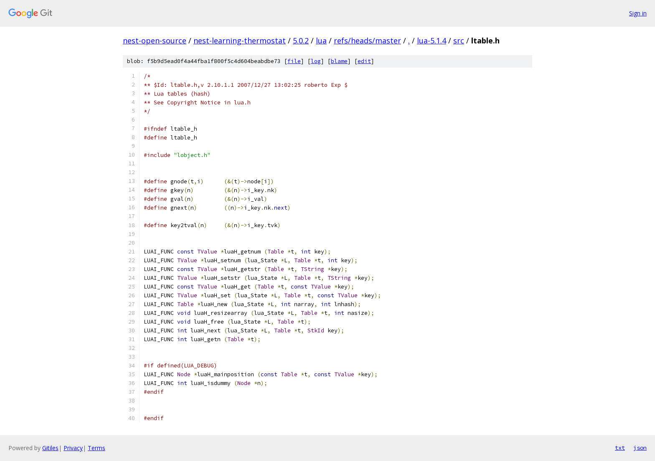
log (316, 61)
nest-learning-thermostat (239, 40)
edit (364, 61)
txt (620, 447)
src (458, 40)
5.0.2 (301, 40)
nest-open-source (154, 40)
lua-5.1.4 (431, 40)
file (294, 61)
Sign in (638, 13)
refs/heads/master (367, 40)
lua (321, 40)
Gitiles (50, 448)
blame (339, 61)
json (640, 447)
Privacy (73, 448)
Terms (96, 448)
